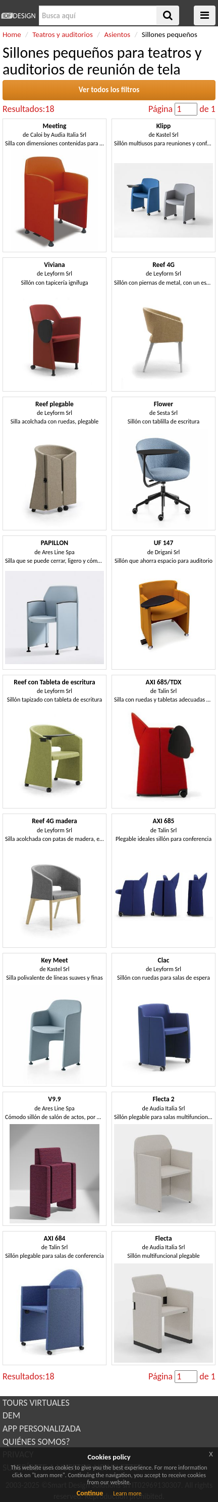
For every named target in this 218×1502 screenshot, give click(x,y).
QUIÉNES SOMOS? (36, 1441)
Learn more (127, 1493)
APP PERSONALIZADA (42, 1428)
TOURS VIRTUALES (36, 1402)
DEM (11, 1415)
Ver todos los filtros (109, 89)
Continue (90, 1493)
